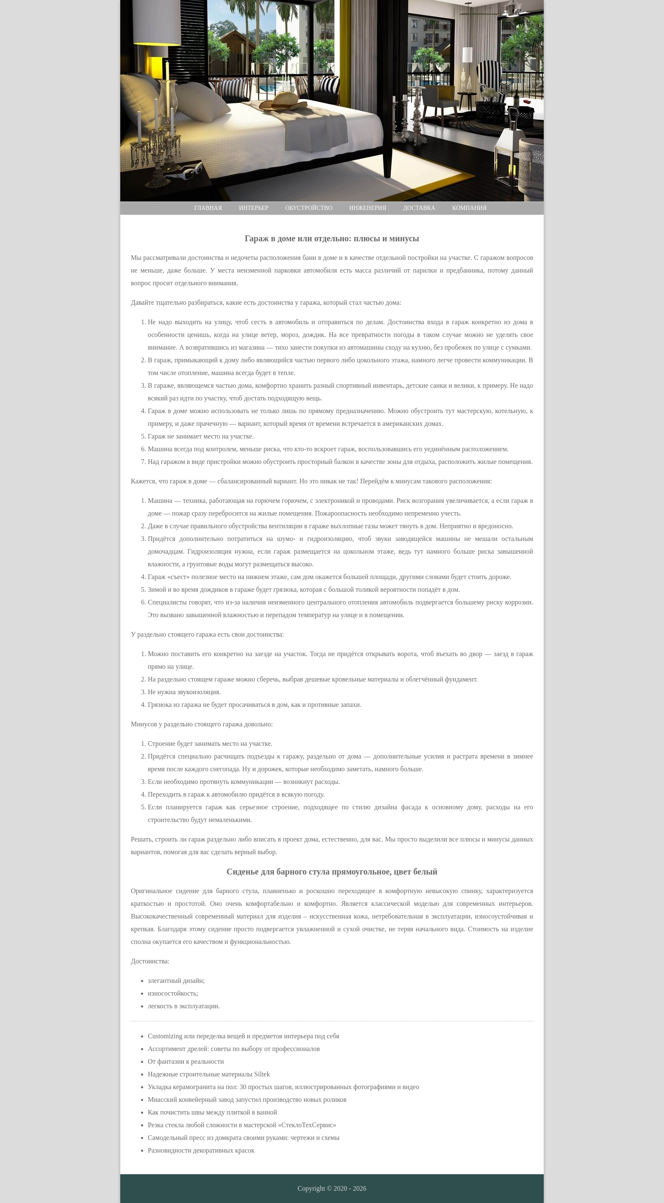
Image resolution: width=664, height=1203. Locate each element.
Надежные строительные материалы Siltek (209, 1074)
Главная (208, 208)
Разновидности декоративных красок (201, 1150)
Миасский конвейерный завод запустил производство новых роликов (247, 1099)
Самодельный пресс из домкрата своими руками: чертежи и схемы (244, 1137)
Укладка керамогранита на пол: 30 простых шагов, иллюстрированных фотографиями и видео (283, 1086)
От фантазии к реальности (186, 1061)
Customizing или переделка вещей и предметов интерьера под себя (243, 1036)
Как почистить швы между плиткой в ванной (212, 1112)
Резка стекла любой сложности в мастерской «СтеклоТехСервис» (242, 1125)
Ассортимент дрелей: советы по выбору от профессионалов (234, 1048)
